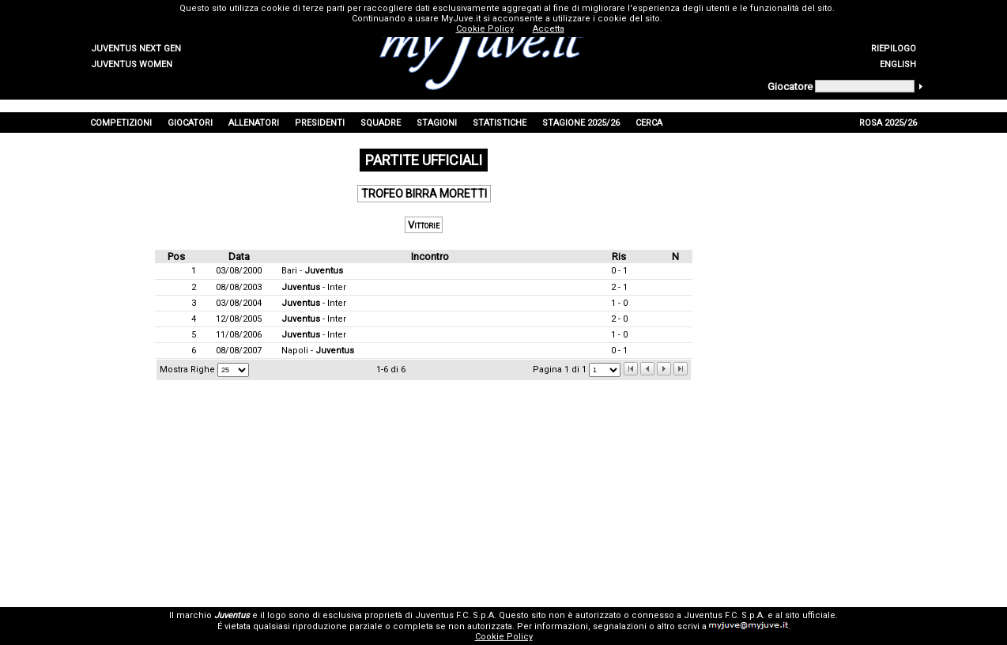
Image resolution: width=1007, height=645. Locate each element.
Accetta (548, 29)
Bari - (312, 271)
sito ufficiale (810, 615)
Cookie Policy (504, 637)
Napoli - (317, 350)
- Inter (313, 287)
